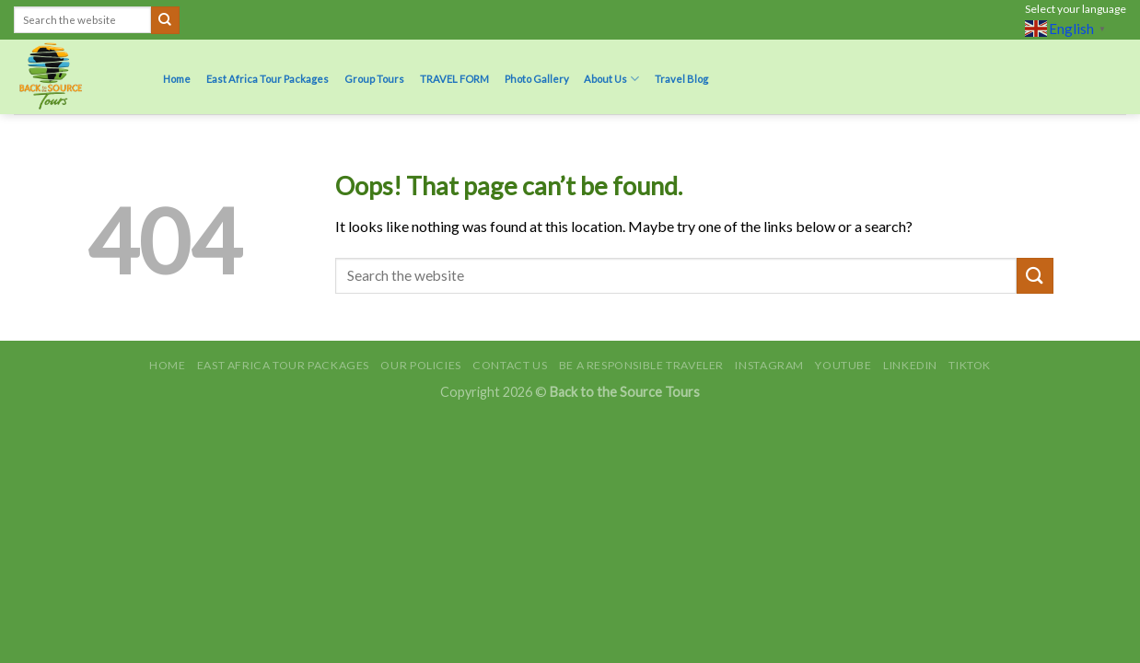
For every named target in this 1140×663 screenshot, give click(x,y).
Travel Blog (681, 79)
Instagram (769, 365)
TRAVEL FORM (454, 79)
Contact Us (509, 365)
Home (177, 79)
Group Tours (374, 79)
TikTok (969, 365)
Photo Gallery (537, 79)
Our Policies (420, 365)
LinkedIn (910, 365)
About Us (611, 78)
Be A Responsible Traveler (641, 365)
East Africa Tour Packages (267, 79)
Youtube (843, 365)
